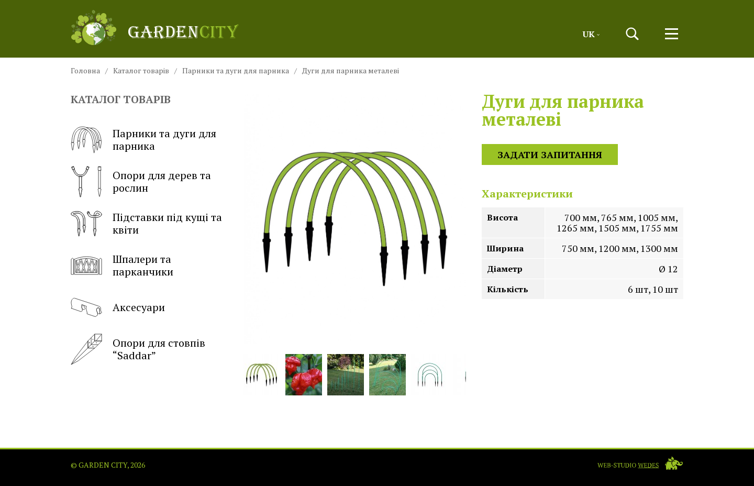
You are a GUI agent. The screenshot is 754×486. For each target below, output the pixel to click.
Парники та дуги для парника (235, 70)
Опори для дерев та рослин (141, 181)
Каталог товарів (141, 70)
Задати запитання (549, 154)
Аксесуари (118, 307)
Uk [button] (591, 34)
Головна (85, 70)
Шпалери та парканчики (122, 265)
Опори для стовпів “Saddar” (138, 349)
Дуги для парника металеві (350, 70)
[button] (632, 34)
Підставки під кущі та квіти (146, 223)
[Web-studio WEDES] (640, 463)
